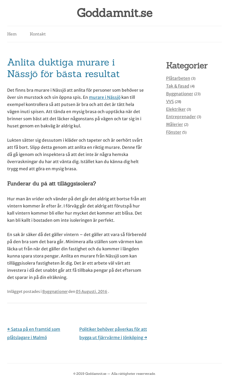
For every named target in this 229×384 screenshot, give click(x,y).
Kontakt (38, 34)
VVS (170, 101)
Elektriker (176, 109)
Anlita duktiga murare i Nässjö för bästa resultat (63, 67)
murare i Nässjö (104, 97)
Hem (12, 34)
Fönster (173, 132)
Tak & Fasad (177, 86)
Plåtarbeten (178, 78)
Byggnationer (55, 291)
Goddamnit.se (114, 13)
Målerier (174, 124)
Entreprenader (181, 116)
